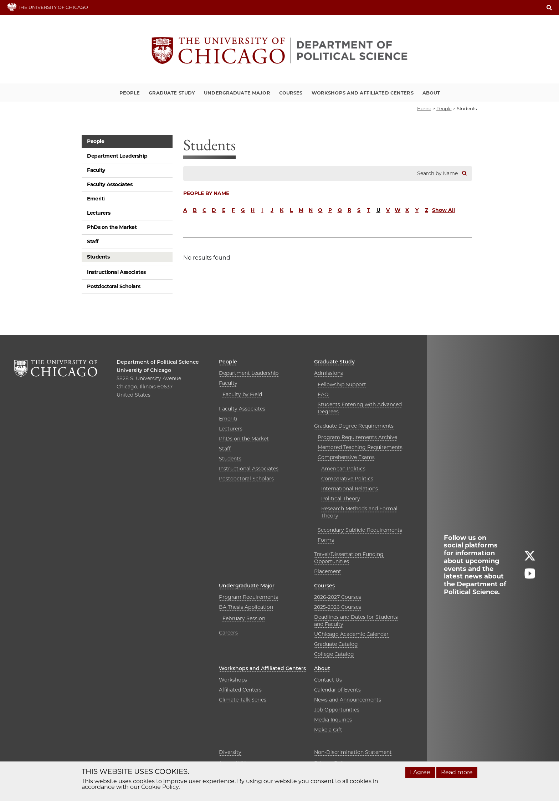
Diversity (230, 752)
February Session (243, 618)
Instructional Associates (116, 272)
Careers (228, 632)
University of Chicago (144, 370)
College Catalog (334, 654)
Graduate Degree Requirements (354, 426)
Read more (457, 772)
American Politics (343, 468)
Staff (92, 241)
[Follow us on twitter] (529, 558)
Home (424, 108)
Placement (327, 571)
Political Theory (340, 498)
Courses (291, 93)
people (444, 108)
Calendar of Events (337, 690)
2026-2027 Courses (337, 597)
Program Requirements (248, 597)
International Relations (349, 488)
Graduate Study (172, 93)
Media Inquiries (333, 719)
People (129, 93)
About (431, 93)
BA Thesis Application (246, 607)
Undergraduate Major (237, 93)
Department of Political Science (158, 362)
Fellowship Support (342, 384)
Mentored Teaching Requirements (360, 447)
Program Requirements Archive (357, 437)
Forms (326, 540)
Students (98, 257)
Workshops (233, 680)
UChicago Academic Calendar (351, 634)
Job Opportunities (336, 709)
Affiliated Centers (240, 690)
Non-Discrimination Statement (353, 752)
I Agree (420, 772)
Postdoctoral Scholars (113, 286)
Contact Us (328, 680)
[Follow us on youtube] (529, 576)
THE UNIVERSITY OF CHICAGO (47, 7)
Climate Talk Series (242, 700)
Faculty (96, 170)
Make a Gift (328, 729)
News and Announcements (347, 700)
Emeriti (96, 198)
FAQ (323, 394)
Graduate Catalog (336, 644)
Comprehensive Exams (346, 457)
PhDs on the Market (112, 227)
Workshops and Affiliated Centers (363, 93)
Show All (443, 210)
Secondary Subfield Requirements (360, 530)
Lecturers (98, 213)
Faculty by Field (242, 394)
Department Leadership (117, 156)
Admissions (328, 373)
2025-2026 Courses (337, 607)
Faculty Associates (109, 184)
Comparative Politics (347, 478)
